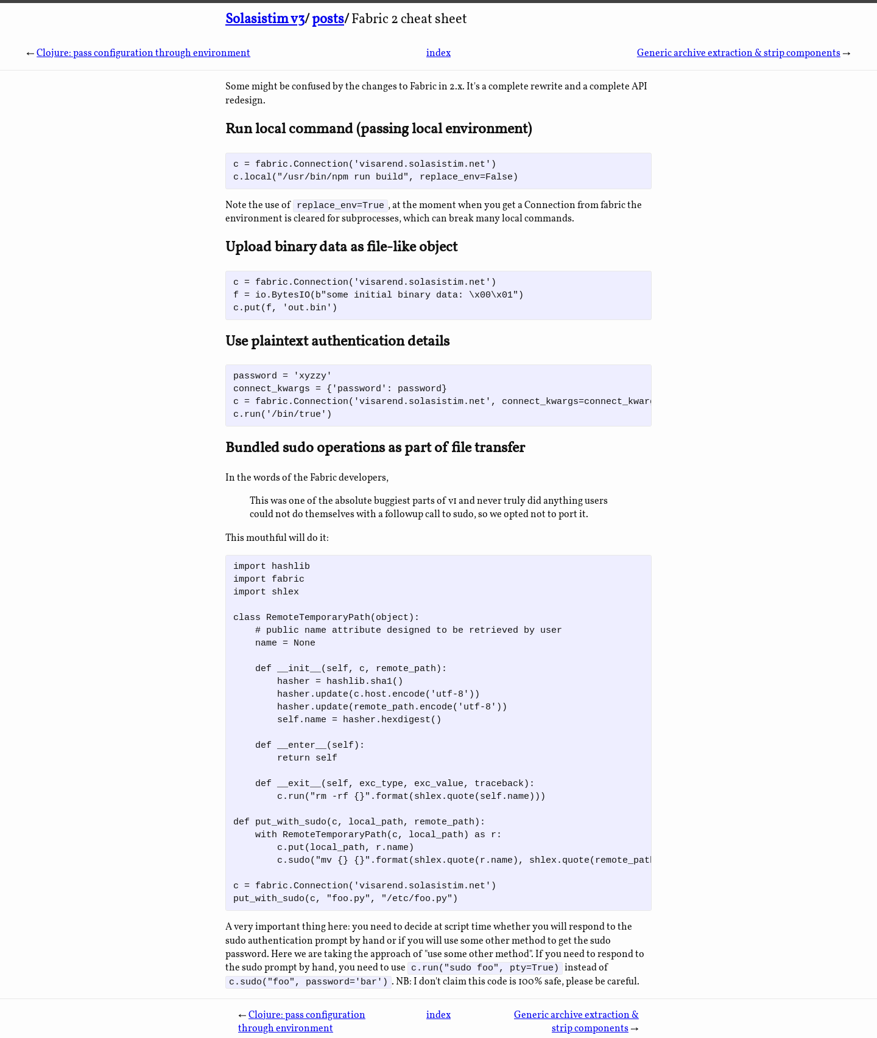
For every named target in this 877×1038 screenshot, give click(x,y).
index (438, 53)
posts (328, 19)
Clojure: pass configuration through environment (143, 53)
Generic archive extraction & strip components (738, 53)
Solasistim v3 (265, 19)
